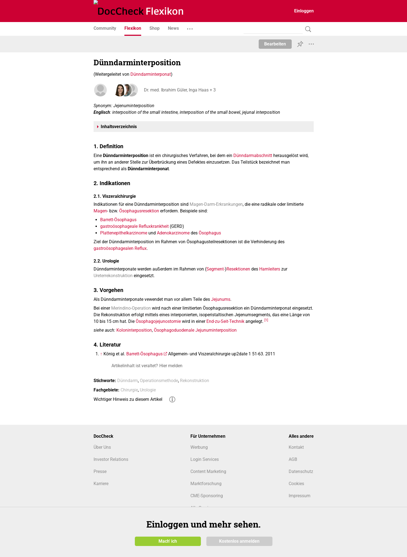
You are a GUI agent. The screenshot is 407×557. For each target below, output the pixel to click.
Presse (100, 471)
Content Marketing (208, 471)
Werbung (199, 447)
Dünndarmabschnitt (252, 155)
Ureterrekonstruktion (113, 275)
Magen (100, 210)
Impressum (299, 495)
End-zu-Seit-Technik (225, 321)
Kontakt (296, 447)
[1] (266, 320)
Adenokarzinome (173, 233)
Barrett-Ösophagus (118, 219)
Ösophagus (210, 233)
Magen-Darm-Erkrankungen (216, 204)
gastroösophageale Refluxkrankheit (134, 226)
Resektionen (238, 269)
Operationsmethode (159, 380)
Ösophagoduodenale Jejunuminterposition (195, 330)
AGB (293, 459)
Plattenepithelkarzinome (123, 233)
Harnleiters (269, 269)
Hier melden (170, 365)
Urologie (148, 390)
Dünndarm (127, 380)
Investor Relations (111, 459)
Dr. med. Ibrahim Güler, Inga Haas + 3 (179, 90)
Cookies (296, 483)
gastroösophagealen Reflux (120, 248)
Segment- (215, 269)
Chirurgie (129, 390)
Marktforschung (206, 483)
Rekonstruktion (194, 380)
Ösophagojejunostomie (158, 321)
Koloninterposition (134, 330)
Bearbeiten (275, 44)
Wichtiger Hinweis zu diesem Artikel (128, 399)
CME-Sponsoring (206, 495)
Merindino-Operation (131, 308)
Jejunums (220, 299)
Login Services (204, 459)
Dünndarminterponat (150, 74)
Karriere (101, 483)
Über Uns (102, 447)
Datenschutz (301, 471)
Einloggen (304, 10)
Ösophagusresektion (139, 210)
